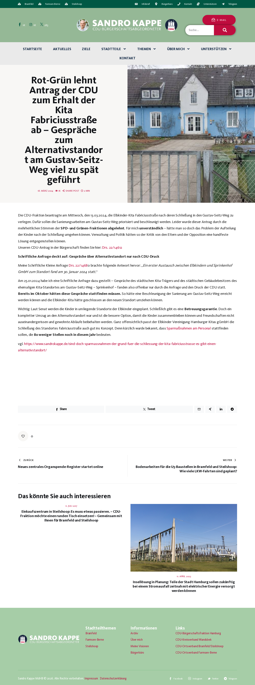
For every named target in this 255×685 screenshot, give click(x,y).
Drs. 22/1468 (78, 265)
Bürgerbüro (137, 652)
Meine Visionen (139, 646)
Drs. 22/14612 (112, 247)
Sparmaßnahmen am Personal (189, 328)
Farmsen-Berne (94, 639)
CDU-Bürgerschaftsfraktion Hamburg (198, 633)
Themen (146, 49)
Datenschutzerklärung (113, 678)
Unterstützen (216, 49)
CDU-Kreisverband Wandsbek (194, 639)
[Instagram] (33, 24)
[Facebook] (22, 24)
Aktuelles (62, 49)
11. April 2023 (184, 576)
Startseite (32, 49)
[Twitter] (44, 24)
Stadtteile (114, 49)
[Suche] (224, 30)
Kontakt (127, 58)
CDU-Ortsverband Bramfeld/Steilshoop (200, 646)
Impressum (91, 678)
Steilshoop (91, 646)
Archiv (134, 633)
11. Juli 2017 (71, 506)
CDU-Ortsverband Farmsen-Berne (196, 652)
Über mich (178, 49)
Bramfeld (91, 633)
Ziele (86, 49)
